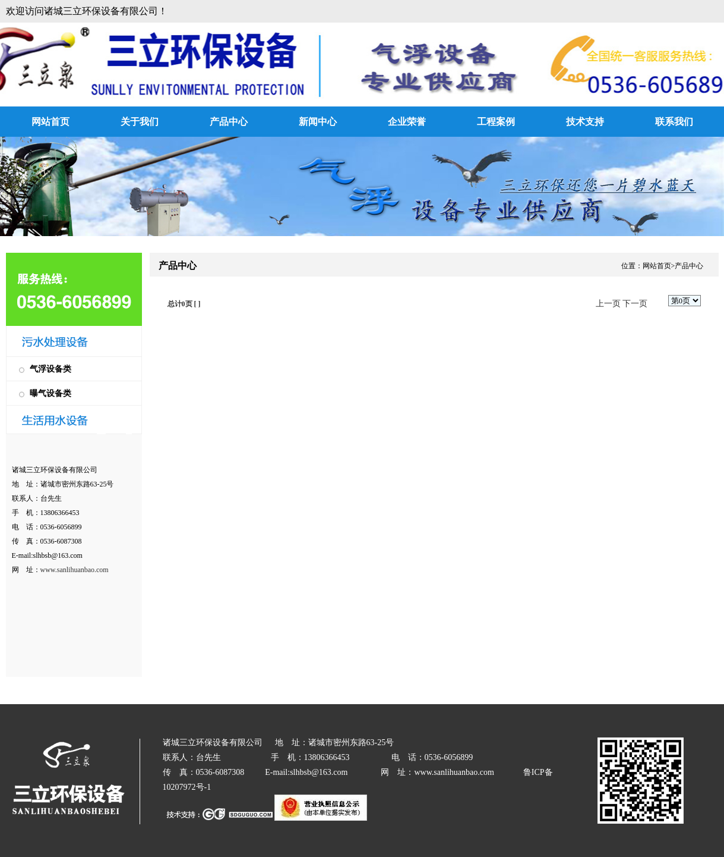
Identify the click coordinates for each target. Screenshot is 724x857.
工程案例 (496, 122)
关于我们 (140, 122)
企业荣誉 (407, 122)
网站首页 (50, 122)
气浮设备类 (50, 369)
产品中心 (229, 122)
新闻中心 (318, 122)
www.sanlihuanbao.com (74, 570)
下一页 (634, 303)
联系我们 (674, 122)
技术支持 (585, 122)
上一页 (608, 303)
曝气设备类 (50, 393)
